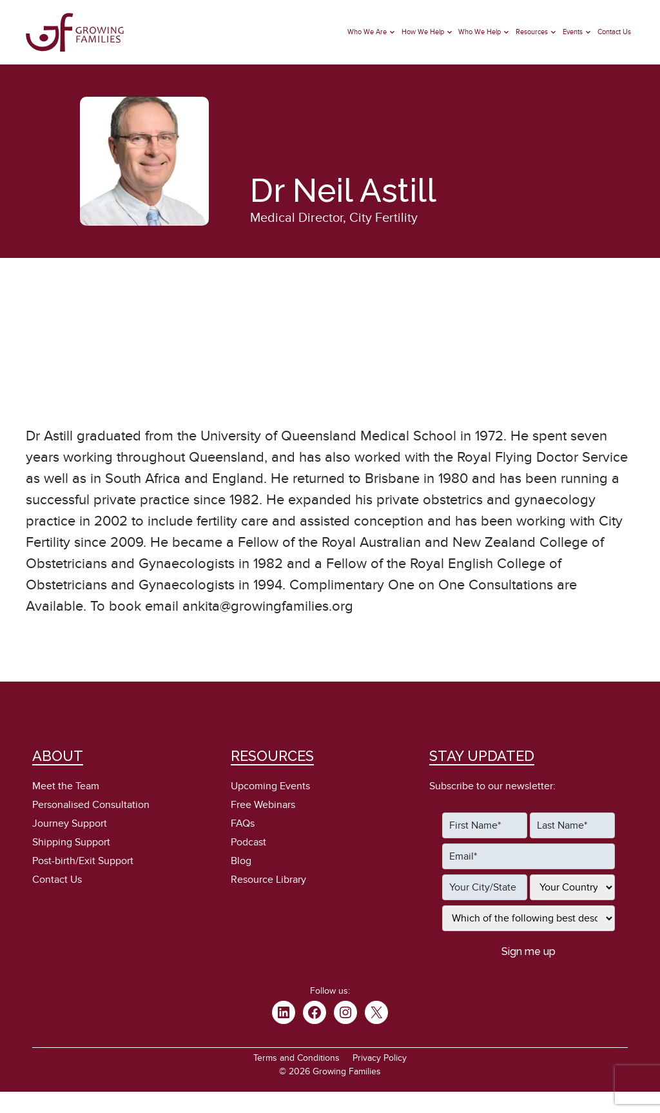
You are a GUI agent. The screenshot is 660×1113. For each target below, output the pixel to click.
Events (573, 32)
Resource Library (268, 879)
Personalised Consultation (91, 804)
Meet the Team (65, 786)
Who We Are (367, 32)
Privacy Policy (380, 1057)
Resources (532, 32)
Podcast (248, 842)
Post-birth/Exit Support (82, 860)
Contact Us (614, 32)
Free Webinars (263, 804)
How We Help (423, 32)
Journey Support (69, 823)
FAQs (243, 823)
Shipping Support (71, 842)
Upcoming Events (270, 786)
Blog (241, 860)
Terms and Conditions (296, 1057)
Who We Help (479, 32)
